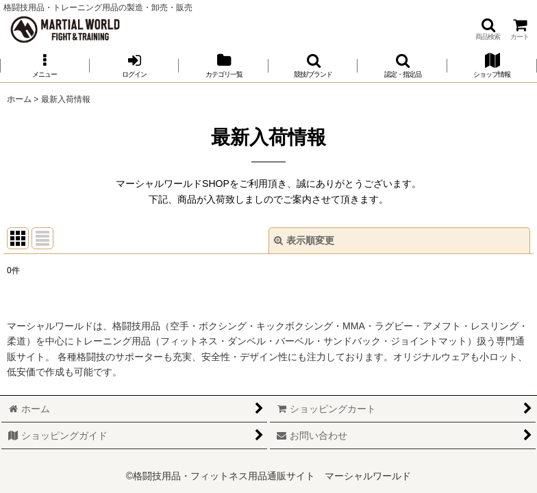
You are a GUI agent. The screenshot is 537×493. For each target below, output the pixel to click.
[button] (487, 29)
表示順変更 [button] (304, 240)
